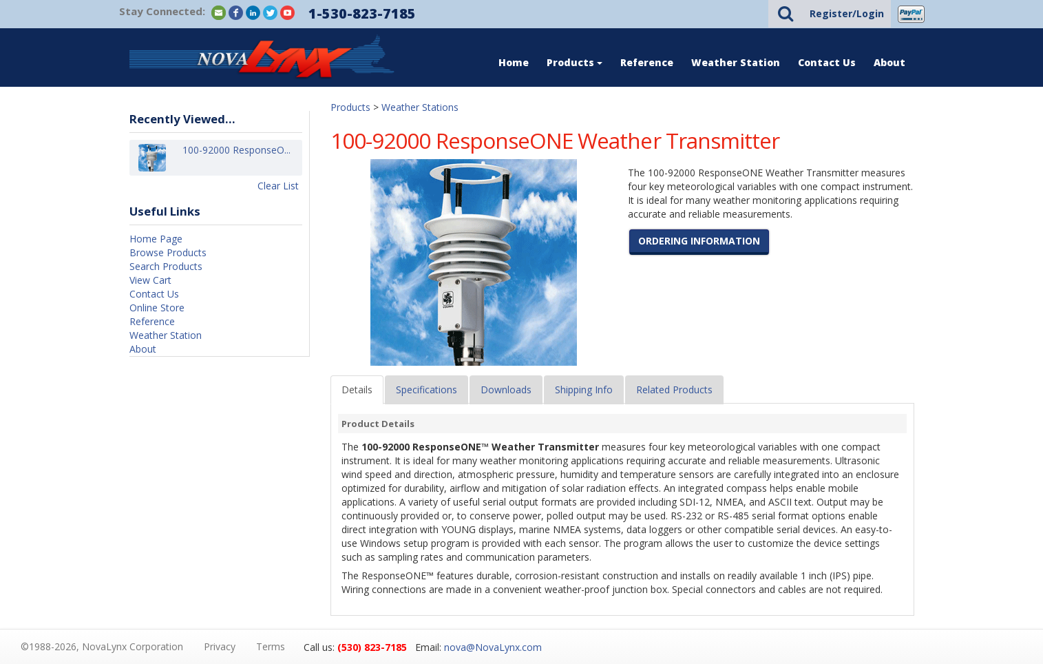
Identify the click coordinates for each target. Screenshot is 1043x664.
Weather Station (735, 62)
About (889, 62)
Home (513, 62)
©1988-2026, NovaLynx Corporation (102, 646)
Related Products (674, 389)
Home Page (155, 238)
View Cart (150, 280)
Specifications (426, 389)
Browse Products (168, 252)
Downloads (506, 389)
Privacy (219, 646)
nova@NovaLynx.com (493, 647)
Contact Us (827, 62)
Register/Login (847, 13)
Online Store (157, 307)
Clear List (278, 185)
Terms (270, 646)
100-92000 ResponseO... (236, 157)
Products (574, 62)
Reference (646, 62)
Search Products (165, 266)
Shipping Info (584, 389)
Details (356, 389)
